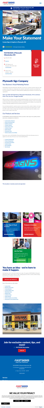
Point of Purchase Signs (9, 119)
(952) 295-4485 (16, 9)
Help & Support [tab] (22, 380)
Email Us (7, 57)
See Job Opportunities (19, 256)
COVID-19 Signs (8, 124)
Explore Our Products (11, 276)
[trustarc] (40, 407)
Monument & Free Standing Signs (11, 296)
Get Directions (8, 64)
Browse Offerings (8, 231)
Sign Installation (8, 142)
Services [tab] (22, 374)
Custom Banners (8, 285)
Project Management (9, 137)
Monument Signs (8, 127)
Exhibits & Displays (9, 120)
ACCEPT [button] (26, 401)
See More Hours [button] (8, 70)
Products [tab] (22, 377)
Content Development (9, 136)
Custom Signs (7, 282)
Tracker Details (8, 406)
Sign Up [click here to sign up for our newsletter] (22, 347)
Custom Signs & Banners (10, 117)
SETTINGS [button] (17, 401)
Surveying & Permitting (9, 139)
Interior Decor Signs (9, 123)
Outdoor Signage (8, 121)
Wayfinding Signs (8, 288)
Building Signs (8, 290)
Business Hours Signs (9, 284)
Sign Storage (7, 143)
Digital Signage (8, 126)
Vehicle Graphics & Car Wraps (11, 129)
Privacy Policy (3, 406)
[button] (40, 3)
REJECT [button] (5, 403)
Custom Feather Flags (9, 287)
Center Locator (22, 369)
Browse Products (29, 231)
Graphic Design (8, 140)
